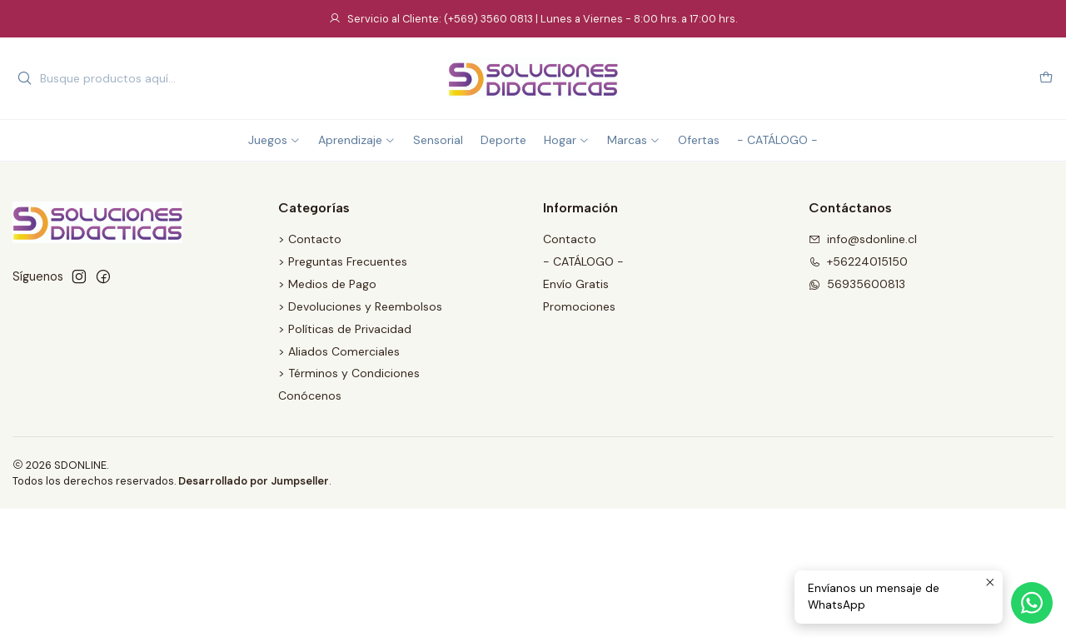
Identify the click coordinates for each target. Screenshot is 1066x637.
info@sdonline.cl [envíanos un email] (863, 238)
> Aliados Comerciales (339, 351)
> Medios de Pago (327, 283)
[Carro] (1046, 79)
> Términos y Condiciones (349, 373)
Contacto (569, 238)
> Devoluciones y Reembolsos (360, 306)
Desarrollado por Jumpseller (253, 481)
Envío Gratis (576, 283)
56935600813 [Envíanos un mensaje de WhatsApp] (857, 283)
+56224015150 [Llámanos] (858, 261)
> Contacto (309, 238)
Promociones (579, 306)
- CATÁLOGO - (583, 261)
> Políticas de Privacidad (344, 328)
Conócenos (309, 395)
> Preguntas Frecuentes (342, 261)
